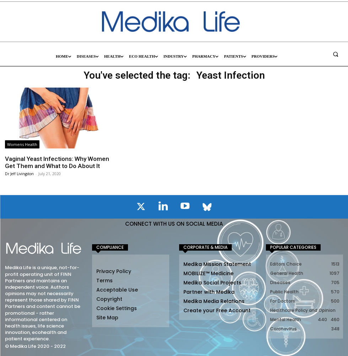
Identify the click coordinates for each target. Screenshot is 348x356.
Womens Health (22, 144)
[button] (335, 54)
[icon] (141, 207)
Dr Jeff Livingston (19, 173)
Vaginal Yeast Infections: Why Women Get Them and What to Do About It (56, 162)
